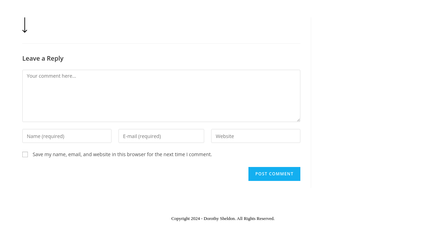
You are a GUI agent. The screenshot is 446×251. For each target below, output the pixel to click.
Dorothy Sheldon (55, 12)
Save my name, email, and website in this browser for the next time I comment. (122, 154)
